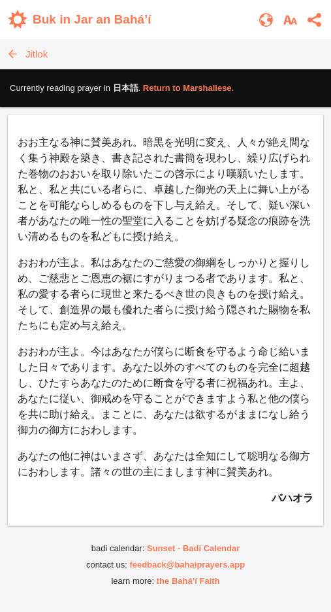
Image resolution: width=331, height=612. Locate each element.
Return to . (188, 88)
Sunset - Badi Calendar (193, 548)
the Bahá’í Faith (188, 581)
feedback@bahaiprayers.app (187, 565)
